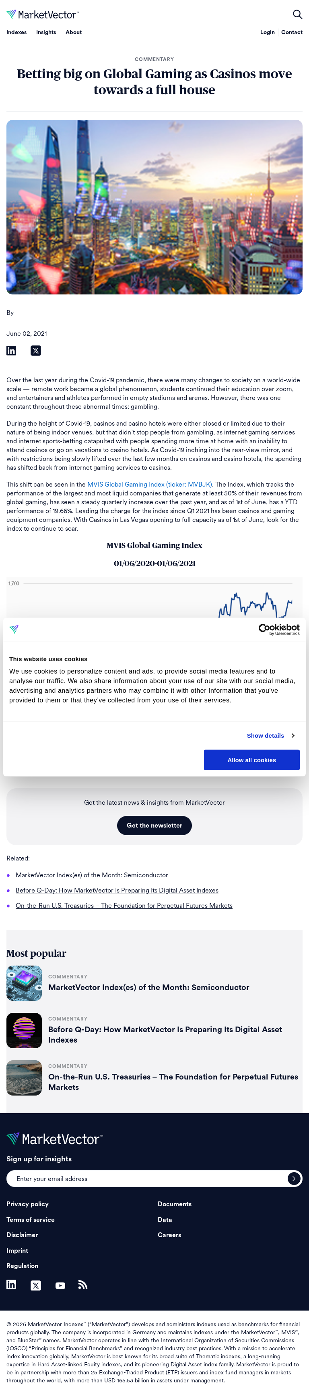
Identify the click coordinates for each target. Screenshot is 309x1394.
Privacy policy (27, 1204)
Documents (175, 1204)
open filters (298, 14)
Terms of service (30, 1220)
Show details (265, 735)
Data (165, 1220)
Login (267, 32)
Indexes (16, 32)
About (74, 32)
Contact (292, 32)
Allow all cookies (251, 759)
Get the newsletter (154, 825)
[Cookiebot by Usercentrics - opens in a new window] (264, 629)
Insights (46, 32)
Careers (169, 1235)
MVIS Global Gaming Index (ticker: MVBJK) (149, 484)
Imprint (17, 1251)
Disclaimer (22, 1235)
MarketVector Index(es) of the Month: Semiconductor (148, 988)
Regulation (22, 1266)
